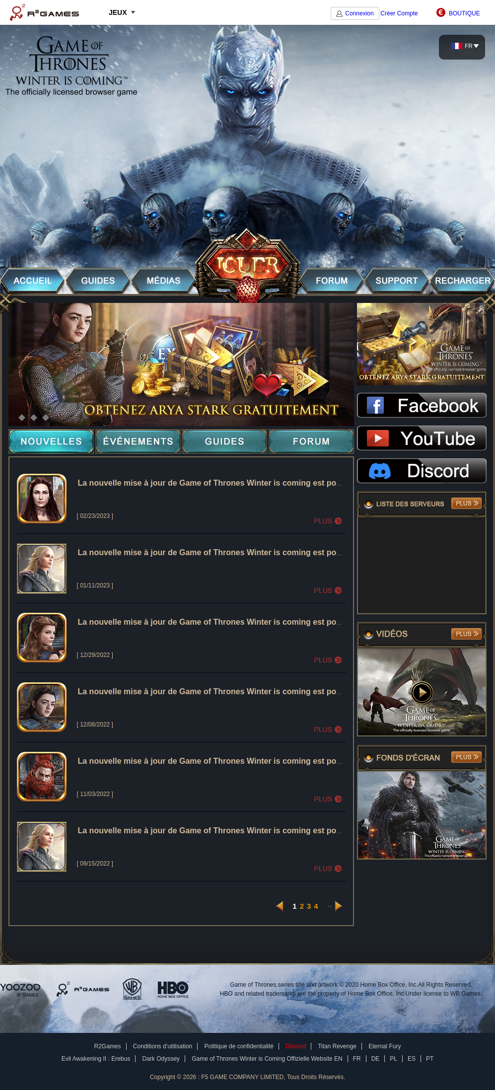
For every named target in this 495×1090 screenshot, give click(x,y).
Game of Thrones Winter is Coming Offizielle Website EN (267, 1058)
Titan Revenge (337, 1046)
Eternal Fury (384, 1046)
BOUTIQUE (464, 13)
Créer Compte (399, 13)
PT (429, 1058)
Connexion (359, 13)
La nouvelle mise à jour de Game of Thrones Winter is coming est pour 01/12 (222, 552)
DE (375, 1058)
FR (462, 46)
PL (393, 1058)
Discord (295, 1046)
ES (412, 1058)
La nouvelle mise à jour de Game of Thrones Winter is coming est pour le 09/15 (226, 830)
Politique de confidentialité (239, 1046)
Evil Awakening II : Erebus (96, 1058)
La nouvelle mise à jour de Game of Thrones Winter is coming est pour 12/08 (222, 691)
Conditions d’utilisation (162, 1046)
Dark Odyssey (161, 1058)
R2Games (44, 12)
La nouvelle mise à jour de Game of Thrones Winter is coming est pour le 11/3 (224, 761)
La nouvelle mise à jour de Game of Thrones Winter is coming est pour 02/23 (222, 483)
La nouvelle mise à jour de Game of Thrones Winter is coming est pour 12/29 (222, 622)
